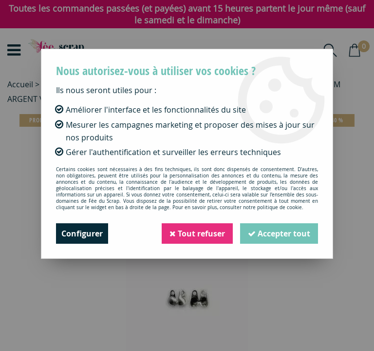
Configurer (82, 233)
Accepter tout (279, 233)
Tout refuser (197, 233)
